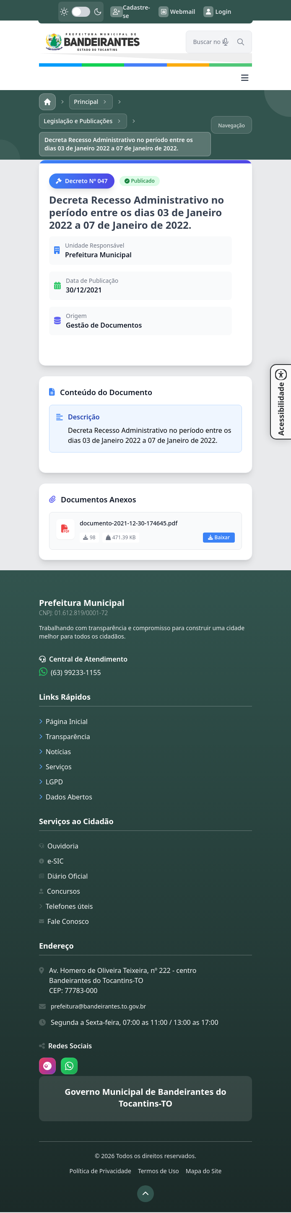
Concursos (59, 892)
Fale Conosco (64, 922)
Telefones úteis (66, 907)
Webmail (176, 11)
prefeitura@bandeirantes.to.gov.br (98, 1007)
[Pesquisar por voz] (225, 41)
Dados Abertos (65, 797)
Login (217, 11)
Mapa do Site (204, 1172)
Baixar (219, 538)
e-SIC (51, 861)
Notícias (55, 752)
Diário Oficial (63, 877)
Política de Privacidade (100, 1172)
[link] (107, 41)
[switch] (81, 12)
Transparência (64, 737)
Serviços (55, 767)
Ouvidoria (58, 846)
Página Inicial (63, 722)
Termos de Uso (158, 1172)
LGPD (51, 782)
